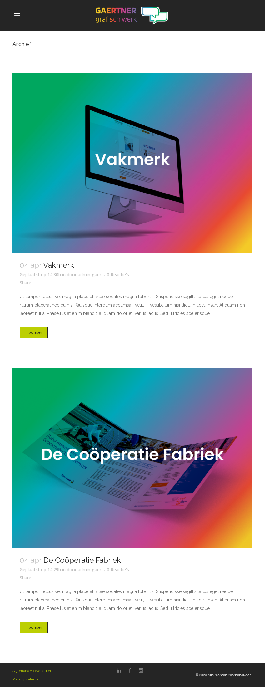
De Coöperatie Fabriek (82, 560)
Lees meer (34, 332)
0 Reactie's (118, 274)
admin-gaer (89, 274)
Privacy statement (27, 679)
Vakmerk (58, 265)
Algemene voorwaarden (31, 671)
